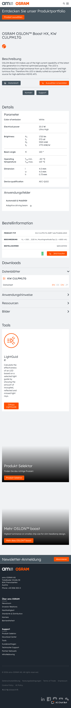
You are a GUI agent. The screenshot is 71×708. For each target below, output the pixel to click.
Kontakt (28, 92)
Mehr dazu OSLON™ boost (18, 540)
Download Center (9, 637)
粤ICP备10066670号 (10, 690)
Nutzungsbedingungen (31, 681)
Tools (4, 640)
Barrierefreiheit (8, 620)
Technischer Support (10, 647)
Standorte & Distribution (12, 614)
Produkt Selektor (14, 477)
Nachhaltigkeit (8, 610)
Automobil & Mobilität (16, 200)
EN (53, 285)
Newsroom (6, 603)
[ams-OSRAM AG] (15, 3)
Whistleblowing (8, 654)
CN (62, 285)
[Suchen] (64, 3)
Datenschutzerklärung (11, 681)
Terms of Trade (49, 681)
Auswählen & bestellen (54, 83)
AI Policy (19, 685)
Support (42, 92)
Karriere (5, 617)
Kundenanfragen (9, 644)
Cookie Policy (7, 685)
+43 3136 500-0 (14, 588)
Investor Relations (9, 607)
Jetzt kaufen (57, 253)
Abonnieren (61, 559)
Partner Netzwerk (9, 651)
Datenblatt (11, 83)
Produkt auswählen (13, 17)
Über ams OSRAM (11, 599)
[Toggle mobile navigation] (67, 3)
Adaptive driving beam (17, 205)
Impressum (62, 681)
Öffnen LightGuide (11, 405)
